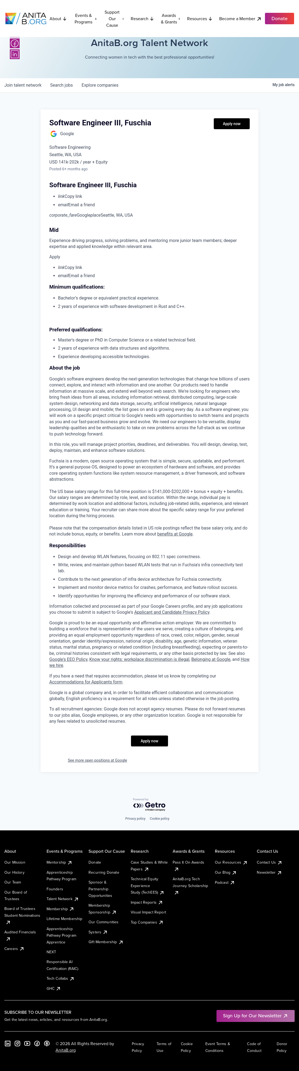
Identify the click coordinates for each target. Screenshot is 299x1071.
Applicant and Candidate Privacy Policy (171, 612)
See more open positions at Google (97, 760)
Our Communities (103, 922)
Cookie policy (159, 819)
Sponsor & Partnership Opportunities (100, 888)
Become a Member (240, 19)
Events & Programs (86, 18)
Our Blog (226, 872)
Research (142, 19)
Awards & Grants (171, 18)
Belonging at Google (210, 659)
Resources (200, 19)
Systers (98, 932)
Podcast (225, 882)
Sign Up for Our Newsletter (255, 1015)
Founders (55, 889)
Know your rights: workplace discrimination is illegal (139, 659)
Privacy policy (135, 819)
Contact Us (269, 862)
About (58, 19)
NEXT (51, 952)
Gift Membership (106, 942)
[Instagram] (17, 1043)
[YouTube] (27, 1043)
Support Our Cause (114, 18)
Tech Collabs (61, 978)
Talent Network (63, 898)
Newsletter (269, 872)
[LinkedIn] (15, 54)
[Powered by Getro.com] (149, 805)
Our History (14, 872)
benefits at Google (175, 534)
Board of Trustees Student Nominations (22, 915)
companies (100, 85)
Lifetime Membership (65, 918)
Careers (14, 948)
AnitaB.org (66, 1050)
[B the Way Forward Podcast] (47, 1043)
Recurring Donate (104, 872)
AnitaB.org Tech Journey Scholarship (190, 885)
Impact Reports (147, 902)
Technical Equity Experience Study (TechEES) (147, 885)
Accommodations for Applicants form (85, 682)
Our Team (12, 882)
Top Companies (147, 922)
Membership (61, 909)
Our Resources (231, 862)
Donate (95, 862)
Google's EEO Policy (68, 659)
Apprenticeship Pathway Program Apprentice (61, 935)
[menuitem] (154, 196)
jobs (61, 85)
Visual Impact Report (148, 912)
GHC (54, 988)
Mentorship (60, 862)
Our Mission (14, 862)
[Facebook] (15, 43)
